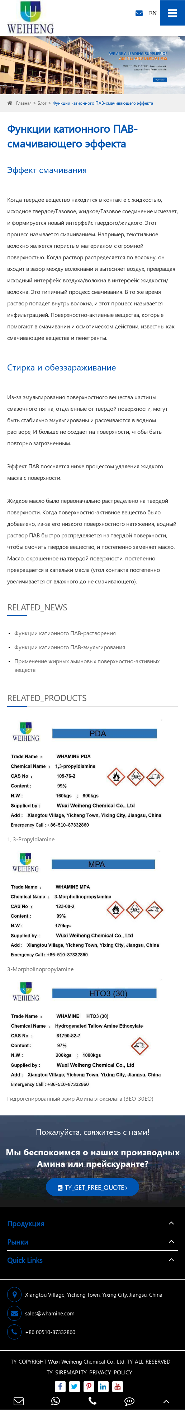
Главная (24, 103)
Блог (42, 103)
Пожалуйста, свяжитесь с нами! (93, 1131)
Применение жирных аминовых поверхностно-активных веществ (87, 665)
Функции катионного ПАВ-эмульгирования (69, 647)
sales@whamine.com (41, 1313)
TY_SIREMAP (62, 1372)
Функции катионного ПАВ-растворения (65, 633)
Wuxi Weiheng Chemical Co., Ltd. (86, 1361)
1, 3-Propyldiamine (30, 839)
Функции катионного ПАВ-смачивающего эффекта (103, 103)
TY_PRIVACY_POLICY (106, 1372)
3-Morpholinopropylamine (40, 969)
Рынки (17, 1241)
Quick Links (24, 1260)
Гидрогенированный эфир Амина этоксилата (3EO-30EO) (80, 1098)
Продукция (25, 1223)
